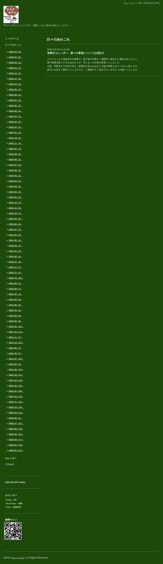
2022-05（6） (15, 305)
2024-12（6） (15, 138)
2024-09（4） (15, 154)
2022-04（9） (15, 310)
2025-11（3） (15, 79)
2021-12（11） (16, 332)
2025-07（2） (15, 100)
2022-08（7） (15, 289)
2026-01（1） (15, 68)
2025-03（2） (15, 122)
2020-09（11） (16, 413)
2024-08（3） (15, 159)
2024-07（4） (15, 165)
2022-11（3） (15, 273)
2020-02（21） (16, 450)
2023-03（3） (15, 251)
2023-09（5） (15, 219)
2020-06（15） (16, 429)
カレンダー (10, 458)
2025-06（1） (15, 106)
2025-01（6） (15, 133)
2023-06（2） (15, 235)
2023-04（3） (15, 246)
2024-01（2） (15, 197)
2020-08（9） (15, 418)
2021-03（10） (16, 380)
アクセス (9, 464)
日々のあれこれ (13, 45)
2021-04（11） (16, 375)
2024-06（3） (15, 170)
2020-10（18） (16, 407)
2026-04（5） (15, 52)
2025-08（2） (15, 95)
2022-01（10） (16, 326)
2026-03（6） (15, 57)
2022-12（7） (15, 267)
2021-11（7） (15, 337)
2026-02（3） (15, 63)
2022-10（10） (16, 278)
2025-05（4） (15, 111)
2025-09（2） (15, 89)
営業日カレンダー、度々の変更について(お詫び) (75, 53)
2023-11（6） (15, 208)
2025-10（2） (15, 84)
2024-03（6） (15, 186)
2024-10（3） (15, 149)
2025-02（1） (15, 127)
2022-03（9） (15, 316)
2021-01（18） (16, 391)
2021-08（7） (15, 353)
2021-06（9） (15, 364)
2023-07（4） (15, 229)
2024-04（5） (15, 181)
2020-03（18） (16, 445)
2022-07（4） (15, 294)
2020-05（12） (16, 434)
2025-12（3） (15, 73)
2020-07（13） (16, 423)
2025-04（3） (15, 116)
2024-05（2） (15, 176)
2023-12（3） (15, 203)
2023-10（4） (15, 213)
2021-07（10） (16, 359)
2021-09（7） (15, 348)
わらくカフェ (18, 558)
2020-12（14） (16, 396)
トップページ (12, 39)
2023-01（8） (15, 262)
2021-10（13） (16, 343)
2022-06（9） (15, 300)
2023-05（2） (15, 240)
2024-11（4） (15, 143)
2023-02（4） (15, 256)
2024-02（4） (15, 192)
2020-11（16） (16, 402)
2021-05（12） (16, 370)
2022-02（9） (15, 321)
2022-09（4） (15, 283)
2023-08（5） (15, 224)
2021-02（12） (16, 386)
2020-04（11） (16, 440)
